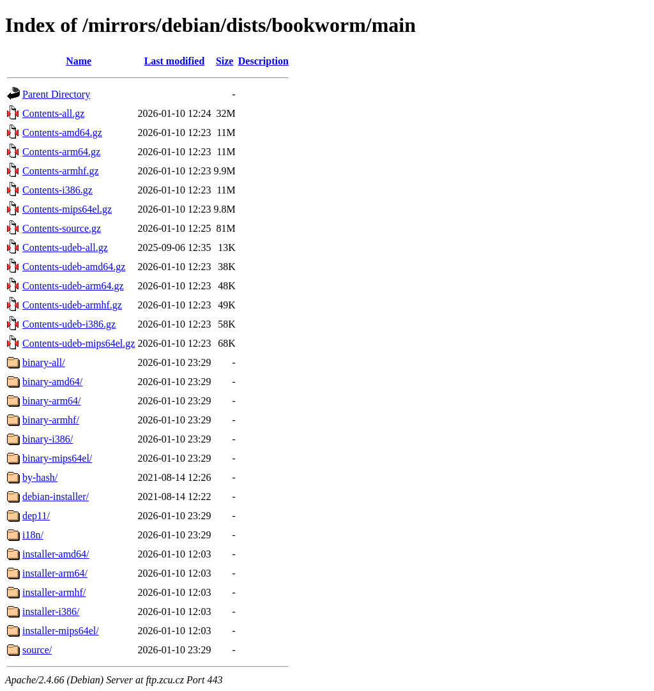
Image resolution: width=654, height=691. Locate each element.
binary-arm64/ (51, 400)
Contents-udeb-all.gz (65, 247)
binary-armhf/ (50, 419)
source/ (37, 649)
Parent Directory (56, 94)
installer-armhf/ (54, 592)
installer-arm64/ (54, 573)
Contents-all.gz (53, 113)
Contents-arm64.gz (61, 151)
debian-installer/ (55, 496)
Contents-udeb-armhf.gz (72, 305)
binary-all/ (43, 362)
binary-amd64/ (52, 381)
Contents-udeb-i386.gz (69, 324)
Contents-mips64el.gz (67, 209)
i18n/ (32, 534)
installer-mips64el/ (60, 630)
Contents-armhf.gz (60, 170)
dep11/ (36, 515)
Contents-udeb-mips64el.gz (78, 343)
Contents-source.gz (61, 228)
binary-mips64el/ (57, 458)
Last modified (174, 61)
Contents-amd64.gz (62, 132)
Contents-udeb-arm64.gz (73, 285)
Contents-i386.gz (57, 190)
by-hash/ (39, 477)
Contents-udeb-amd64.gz (73, 266)
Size (225, 61)
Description (263, 61)
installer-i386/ (50, 611)
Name (78, 61)
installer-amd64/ (55, 554)
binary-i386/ (47, 439)
